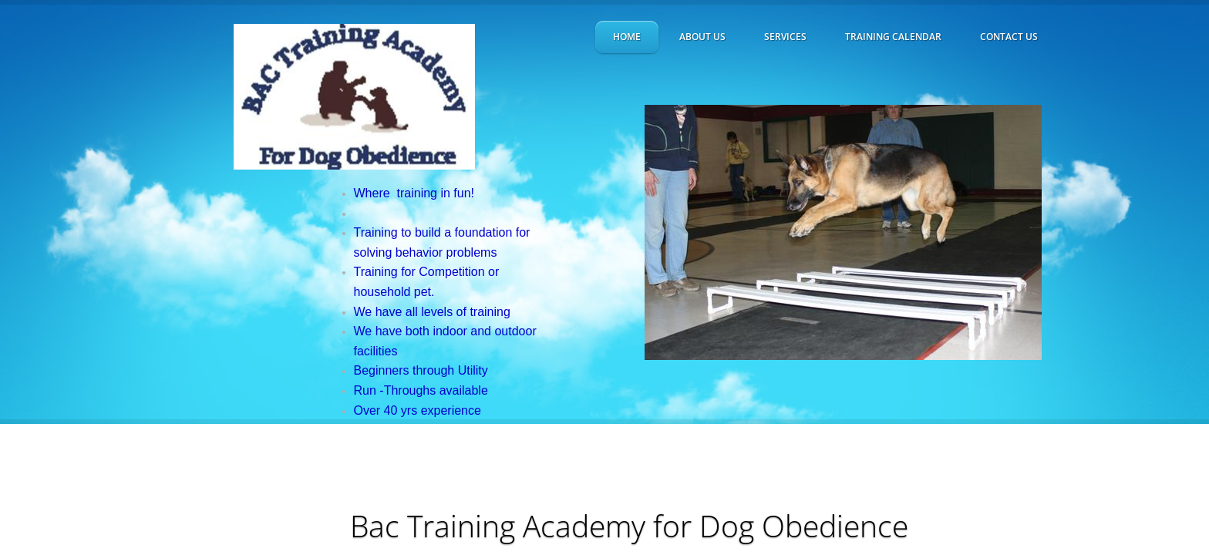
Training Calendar (893, 36)
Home (627, 36)
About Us (702, 36)
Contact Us (1009, 36)
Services (785, 36)
